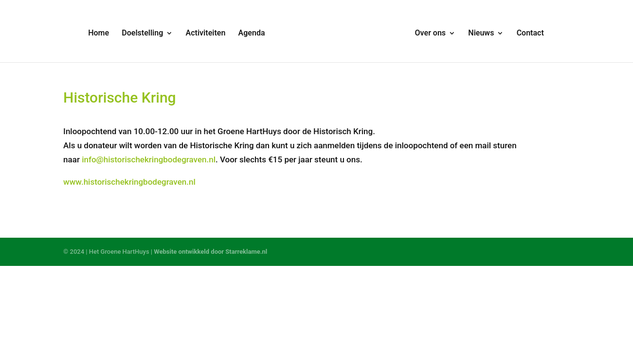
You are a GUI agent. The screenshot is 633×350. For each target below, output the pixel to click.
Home (98, 33)
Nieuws (481, 33)
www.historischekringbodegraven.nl (129, 182)
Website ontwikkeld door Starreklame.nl (210, 251)
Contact (530, 33)
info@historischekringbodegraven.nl (149, 159)
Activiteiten (206, 33)
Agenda (251, 33)
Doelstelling (142, 33)
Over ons (430, 33)
